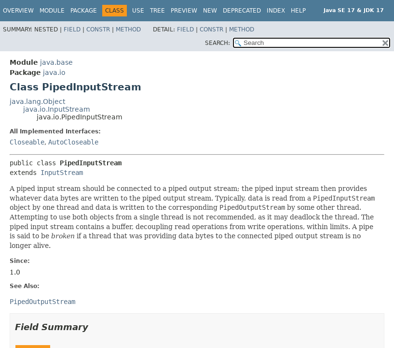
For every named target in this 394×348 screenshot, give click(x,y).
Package (83, 10)
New (210, 10)
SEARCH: (217, 43)
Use (138, 10)
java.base (56, 62)
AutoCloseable (73, 142)
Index (276, 10)
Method (128, 29)
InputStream (62, 172)
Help (298, 10)
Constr (98, 29)
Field (72, 29)
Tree (157, 10)
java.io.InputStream (56, 109)
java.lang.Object (37, 101)
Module (52, 10)
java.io (54, 72)
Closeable (27, 142)
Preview (184, 10)
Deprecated (242, 10)
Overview (18, 10)
